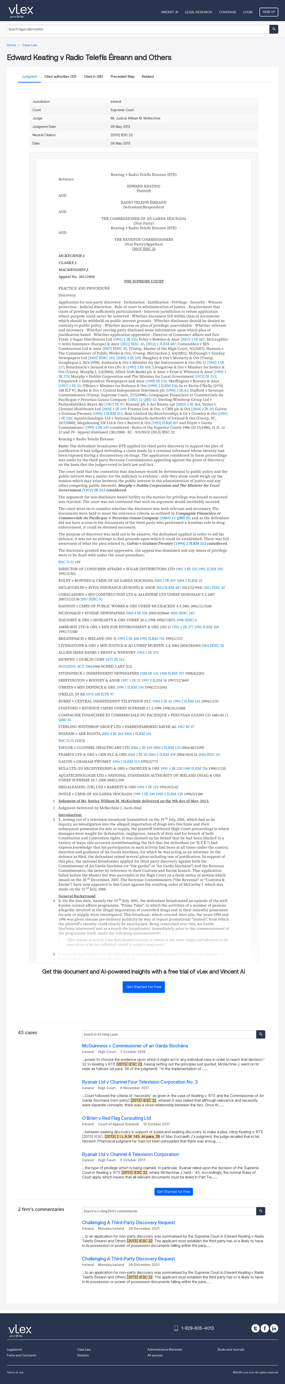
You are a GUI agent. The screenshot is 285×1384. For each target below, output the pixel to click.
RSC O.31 (66, 561)
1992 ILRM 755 (152, 638)
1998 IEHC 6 (186, 619)
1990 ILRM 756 (195, 768)
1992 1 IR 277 (182, 626)
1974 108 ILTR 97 (100, 694)
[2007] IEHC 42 (114, 348)
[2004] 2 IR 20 (202, 408)
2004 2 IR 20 (137, 754)
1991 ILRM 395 (210, 568)
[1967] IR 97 (114, 404)
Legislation (14, 1349)
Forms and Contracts (21, 1355)
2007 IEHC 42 (91, 599)
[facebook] (265, 1328)
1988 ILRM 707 (172, 673)
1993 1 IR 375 (147, 652)
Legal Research (198, 12)
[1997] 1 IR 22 (69, 385)
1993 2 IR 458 (128, 638)
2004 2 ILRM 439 (162, 754)
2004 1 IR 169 (141, 747)
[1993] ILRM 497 (164, 422)
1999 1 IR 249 (144, 793)
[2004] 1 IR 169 (114, 408)
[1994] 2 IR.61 (177, 390)
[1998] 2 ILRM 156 (162, 385)
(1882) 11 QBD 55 (142, 399)
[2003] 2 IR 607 (193, 339)
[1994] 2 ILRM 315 (107, 413)
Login (248, 12)
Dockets (83, 1355)
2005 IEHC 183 (182, 612)
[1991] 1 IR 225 (125, 339)
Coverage (227, 12)
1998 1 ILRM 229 (169, 793)
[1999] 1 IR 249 (97, 427)
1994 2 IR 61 (162, 701)
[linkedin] (274, 1328)
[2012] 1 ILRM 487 (161, 343)
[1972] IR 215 (205, 376)
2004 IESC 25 (209, 754)
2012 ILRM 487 (168, 587)
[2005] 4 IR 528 (128, 357)
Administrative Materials (164, 1349)
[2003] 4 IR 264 (188, 404)
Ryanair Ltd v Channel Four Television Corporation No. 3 (140, 1082)
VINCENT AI (169, 12)
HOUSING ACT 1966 (75, 666)
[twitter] (255, 1328)
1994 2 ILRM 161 (186, 701)
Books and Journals (231, 1349)
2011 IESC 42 (214, 587)
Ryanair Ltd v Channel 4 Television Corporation (130, 1154)
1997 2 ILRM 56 (154, 680)
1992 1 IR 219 (147, 786)
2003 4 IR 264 (112, 733)
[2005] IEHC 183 (101, 357)
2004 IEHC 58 (213, 645)
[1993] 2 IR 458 (138, 367)
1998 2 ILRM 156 (130, 687)
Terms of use (15, 1372)
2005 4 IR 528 (136, 612)
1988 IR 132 (149, 673)
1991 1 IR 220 (171, 768)
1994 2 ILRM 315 (126, 761)
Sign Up (269, 12)
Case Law (84, 1349)
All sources (154, 1355)
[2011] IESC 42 (132, 343)
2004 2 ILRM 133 (166, 747)
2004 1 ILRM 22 (189, 580)
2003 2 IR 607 (165, 580)
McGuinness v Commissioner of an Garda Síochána (135, 1046)
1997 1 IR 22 (131, 680)
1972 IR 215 (115, 659)
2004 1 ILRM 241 (137, 733)
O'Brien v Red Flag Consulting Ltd (116, 1118)
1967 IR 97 (185, 726)
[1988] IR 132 (156, 380)
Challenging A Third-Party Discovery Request (128, 1222)
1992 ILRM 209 (206, 626)
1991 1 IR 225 (186, 568)
